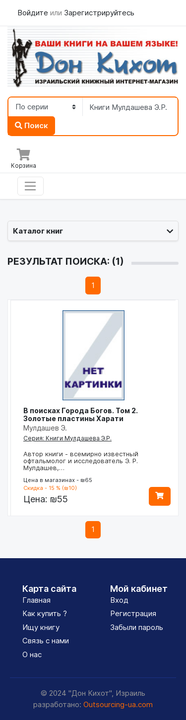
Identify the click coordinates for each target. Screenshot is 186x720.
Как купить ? (44, 613)
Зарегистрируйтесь (99, 12)
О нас (32, 654)
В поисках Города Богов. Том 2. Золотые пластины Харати (80, 414)
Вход (119, 600)
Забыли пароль (136, 627)
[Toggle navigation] (30, 186)
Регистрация (133, 613)
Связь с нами (45, 640)
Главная (36, 600)
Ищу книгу (41, 627)
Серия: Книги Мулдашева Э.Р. (67, 438)
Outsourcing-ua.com (118, 704)
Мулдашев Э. (45, 428)
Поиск (31, 125)
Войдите (33, 12)
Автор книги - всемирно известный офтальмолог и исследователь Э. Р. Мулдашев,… (80, 460)
